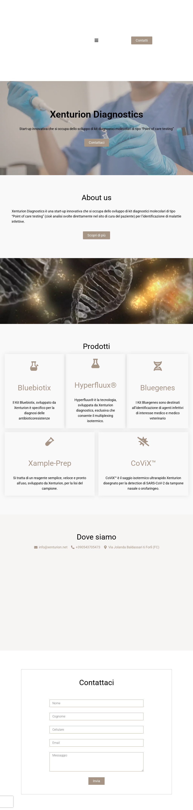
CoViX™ (143, 463)
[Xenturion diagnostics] (96, 594)
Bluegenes (157, 387)
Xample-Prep (49, 463)
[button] (96, 40)
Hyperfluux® (95, 385)
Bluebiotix (34, 387)
